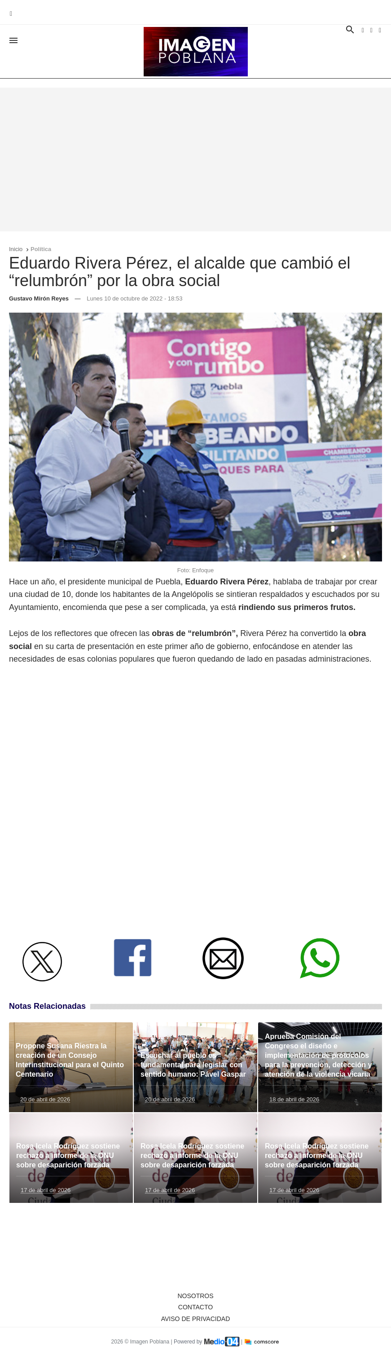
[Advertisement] (195, 159)
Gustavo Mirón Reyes (39, 298)
